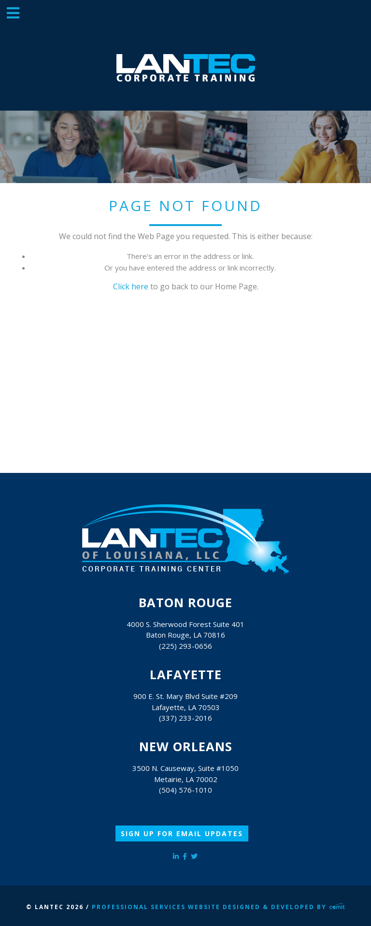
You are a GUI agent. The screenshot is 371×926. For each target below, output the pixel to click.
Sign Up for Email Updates (182, 833)
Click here (130, 286)
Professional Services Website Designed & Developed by (218, 907)
